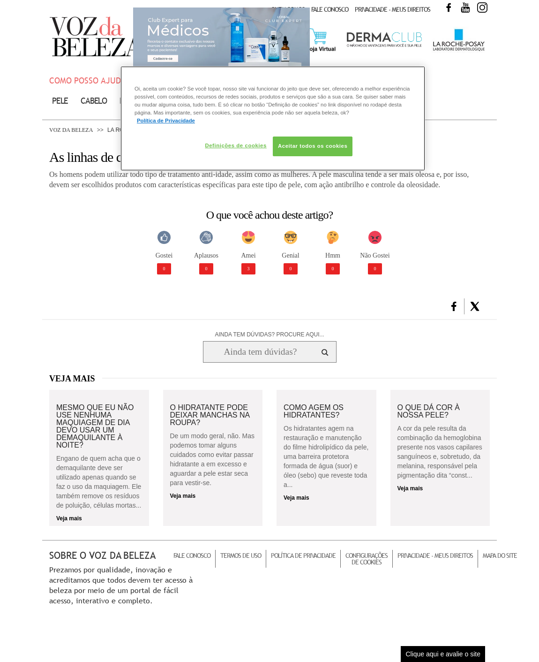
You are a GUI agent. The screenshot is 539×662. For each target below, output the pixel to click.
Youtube (465, 7)
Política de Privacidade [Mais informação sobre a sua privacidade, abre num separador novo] (166, 120)
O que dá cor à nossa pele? (428, 411)
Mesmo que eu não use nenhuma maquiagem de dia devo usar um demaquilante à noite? (95, 426)
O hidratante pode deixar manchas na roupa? (210, 415)
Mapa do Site (500, 555)
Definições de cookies (235, 145)
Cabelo (94, 100)
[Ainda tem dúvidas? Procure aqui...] (260, 352)
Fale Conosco (329, 9)
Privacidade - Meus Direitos (392, 9)
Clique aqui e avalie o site (442, 654)
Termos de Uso (240, 555)
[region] (272, 118)
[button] (453, 306)
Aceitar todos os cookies (312, 146)
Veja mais (69, 518)
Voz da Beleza (71, 130)
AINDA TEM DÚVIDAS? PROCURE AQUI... (269, 334)
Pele (60, 100)
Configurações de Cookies (366, 558)
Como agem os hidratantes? (314, 411)
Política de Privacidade (303, 555)
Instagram (482, 7)
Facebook (448, 7)
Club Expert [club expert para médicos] (221, 40)
